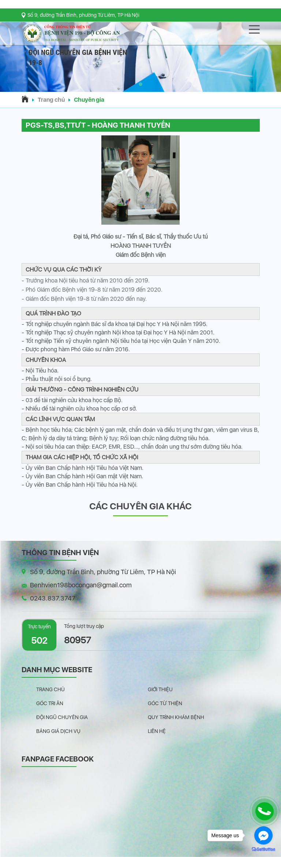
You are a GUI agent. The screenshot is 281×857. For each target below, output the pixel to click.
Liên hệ (157, 731)
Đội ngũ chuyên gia (62, 717)
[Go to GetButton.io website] (263, 849)
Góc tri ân (49, 703)
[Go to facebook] (263, 835)
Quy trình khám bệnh (176, 717)
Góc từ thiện (165, 703)
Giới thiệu (160, 689)
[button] (140, 84)
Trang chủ (51, 99)
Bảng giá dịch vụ (58, 731)
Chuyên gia (89, 99)
